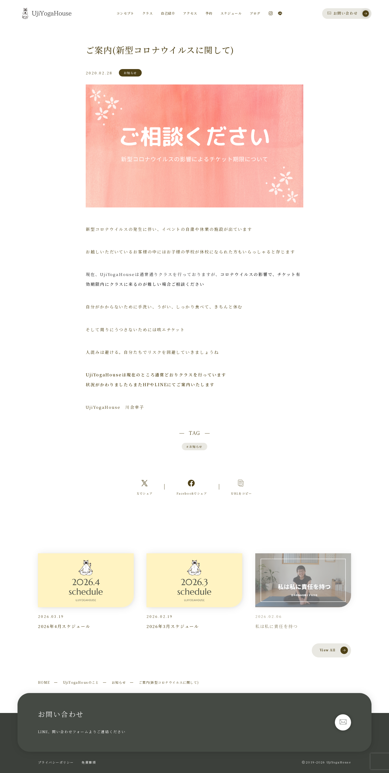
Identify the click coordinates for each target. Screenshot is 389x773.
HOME (44, 682)
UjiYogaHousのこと (81, 682)
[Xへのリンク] (144, 487)
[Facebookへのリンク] (191, 487)
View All (334, 650)
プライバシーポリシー (56, 762)
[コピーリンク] (241, 487)
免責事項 (88, 762)
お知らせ (194, 446)
